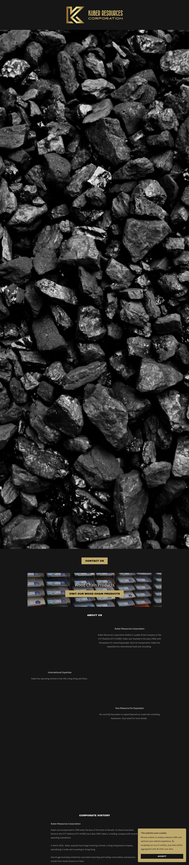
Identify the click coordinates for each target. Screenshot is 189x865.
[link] (94, 14)
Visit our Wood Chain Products (94, 593)
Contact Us (94, 561)
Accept (162, 856)
